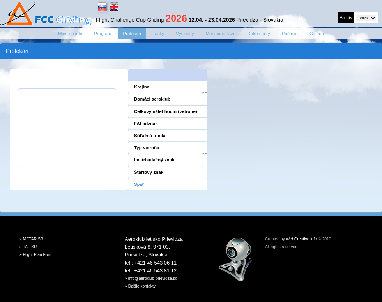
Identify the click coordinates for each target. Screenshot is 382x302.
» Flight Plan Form (36, 255)
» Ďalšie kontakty (140, 286)
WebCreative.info (301, 239)
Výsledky (185, 33)
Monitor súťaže (220, 33)
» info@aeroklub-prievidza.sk (151, 278)
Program (102, 33)
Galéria (316, 33)
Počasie (290, 33)
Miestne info (70, 33)
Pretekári (132, 33)
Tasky (158, 33)
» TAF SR (28, 247)
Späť (139, 184)
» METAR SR (31, 239)
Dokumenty (258, 33)
